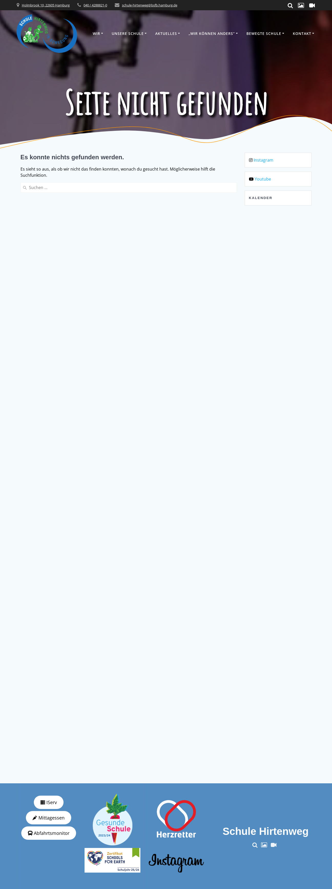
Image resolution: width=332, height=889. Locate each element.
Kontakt (302, 33)
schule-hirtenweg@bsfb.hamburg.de (149, 5)
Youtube (263, 179)
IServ (48, 802)
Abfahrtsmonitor (48, 833)
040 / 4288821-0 (95, 5)
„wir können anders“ (212, 33)
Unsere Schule (128, 33)
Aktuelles (166, 33)
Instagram (263, 160)
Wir (96, 33)
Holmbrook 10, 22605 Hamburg (46, 5)
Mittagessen (49, 818)
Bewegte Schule (263, 33)
